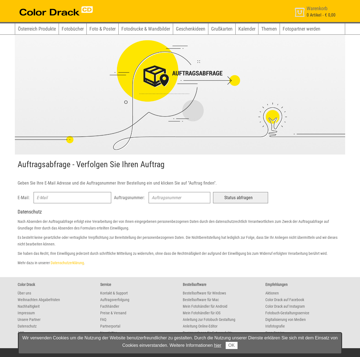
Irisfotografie (275, 326)
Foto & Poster (102, 29)
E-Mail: (24, 197)
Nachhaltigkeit (29, 306)
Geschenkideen (190, 29)
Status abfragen (238, 197)
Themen (269, 29)
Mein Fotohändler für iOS (201, 313)
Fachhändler (109, 306)
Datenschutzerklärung (67, 263)
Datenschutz (27, 326)
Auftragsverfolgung (114, 300)
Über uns (24, 293)
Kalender (246, 29)
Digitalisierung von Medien (285, 319)
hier (217, 345)
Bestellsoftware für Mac (201, 300)
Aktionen (272, 293)
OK (231, 345)
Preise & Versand (113, 313)
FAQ (103, 319)
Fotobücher (73, 29)
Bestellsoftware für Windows (204, 293)
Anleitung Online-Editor (200, 326)
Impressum (26, 313)
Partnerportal (110, 326)
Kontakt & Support (114, 293)
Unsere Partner (29, 319)
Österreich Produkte (37, 29)
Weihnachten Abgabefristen (39, 300)
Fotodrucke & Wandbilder (145, 29)
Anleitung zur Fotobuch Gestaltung (209, 319)
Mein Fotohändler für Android (205, 306)
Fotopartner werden (301, 29)
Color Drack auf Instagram (285, 306)
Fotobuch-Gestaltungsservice (287, 313)
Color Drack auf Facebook (284, 300)
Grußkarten (222, 29)
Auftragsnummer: (129, 197)
